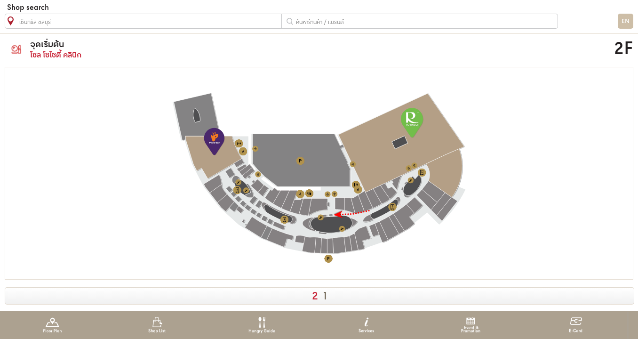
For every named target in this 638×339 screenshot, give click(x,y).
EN (626, 21)
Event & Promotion (471, 325)
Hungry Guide (261, 325)
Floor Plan (52, 325)
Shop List (157, 325)
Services (366, 325)
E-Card (575, 325)
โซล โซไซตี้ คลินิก (234, 49)
